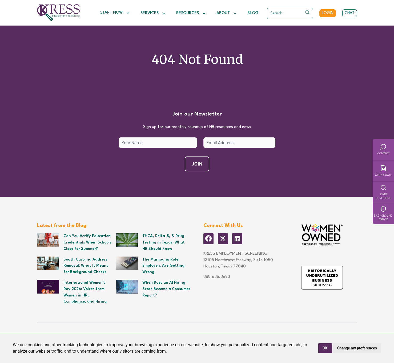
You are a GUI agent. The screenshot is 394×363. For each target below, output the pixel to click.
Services (153, 13)
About (226, 13)
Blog (252, 13)
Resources (191, 13)
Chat (350, 13)
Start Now (115, 13)
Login (327, 13)
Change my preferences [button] (357, 348)
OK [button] (325, 348)
